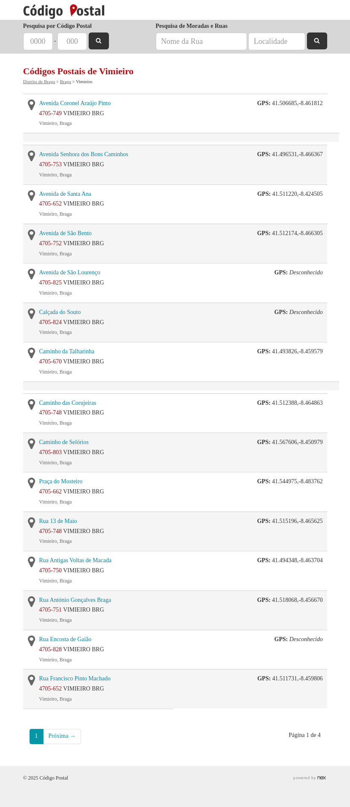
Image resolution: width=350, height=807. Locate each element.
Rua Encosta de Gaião (65, 639)
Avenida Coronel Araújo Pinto (75, 103)
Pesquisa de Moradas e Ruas (192, 26)
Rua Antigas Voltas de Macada (75, 560)
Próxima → (62, 736)
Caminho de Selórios (64, 442)
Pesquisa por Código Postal (57, 26)
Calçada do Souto (60, 312)
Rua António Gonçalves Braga (75, 600)
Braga (65, 81)
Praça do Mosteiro (61, 481)
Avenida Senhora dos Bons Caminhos (83, 154)
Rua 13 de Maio (58, 521)
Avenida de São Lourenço (69, 272)
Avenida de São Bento (65, 233)
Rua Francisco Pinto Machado (75, 678)
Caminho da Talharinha (67, 351)
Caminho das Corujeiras (67, 403)
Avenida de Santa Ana (65, 194)
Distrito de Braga (39, 81)
